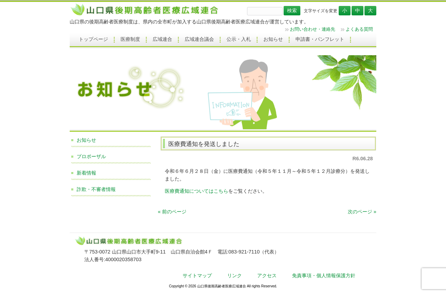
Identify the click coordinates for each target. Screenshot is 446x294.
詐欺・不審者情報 (96, 189)
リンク (234, 275)
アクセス (267, 275)
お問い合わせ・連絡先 (312, 29)
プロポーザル (91, 156)
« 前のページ (172, 211)
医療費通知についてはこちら (196, 191)
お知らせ (86, 140)
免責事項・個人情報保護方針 (323, 275)
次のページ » (362, 211)
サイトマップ (197, 275)
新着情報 (86, 173)
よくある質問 (359, 29)
